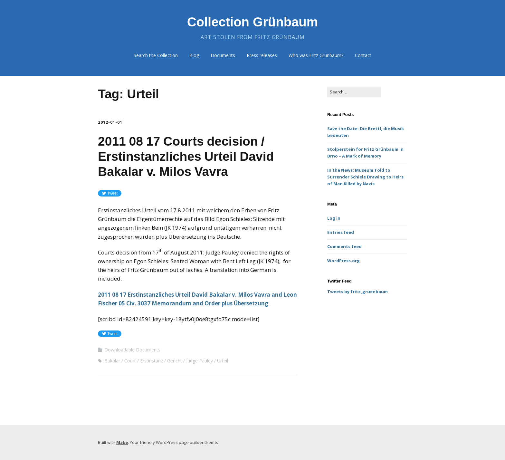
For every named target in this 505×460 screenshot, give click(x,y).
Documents (223, 55)
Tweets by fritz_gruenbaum (357, 291)
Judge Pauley (199, 361)
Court (130, 361)
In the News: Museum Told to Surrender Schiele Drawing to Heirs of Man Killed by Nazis (365, 177)
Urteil (222, 361)
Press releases (262, 55)
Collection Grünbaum (252, 22)
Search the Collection (156, 55)
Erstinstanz (151, 361)
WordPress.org (343, 261)
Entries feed (340, 232)
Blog (194, 55)
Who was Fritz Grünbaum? (316, 55)
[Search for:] (354, 92)
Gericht (174, 361)
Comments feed (344, 246)
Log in (333, 218)
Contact (363, 55)
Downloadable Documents (132, 350)
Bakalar (112, 361)
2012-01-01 (110, 122)
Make (122, 442)
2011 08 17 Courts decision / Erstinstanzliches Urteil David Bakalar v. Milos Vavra (186, 156)
